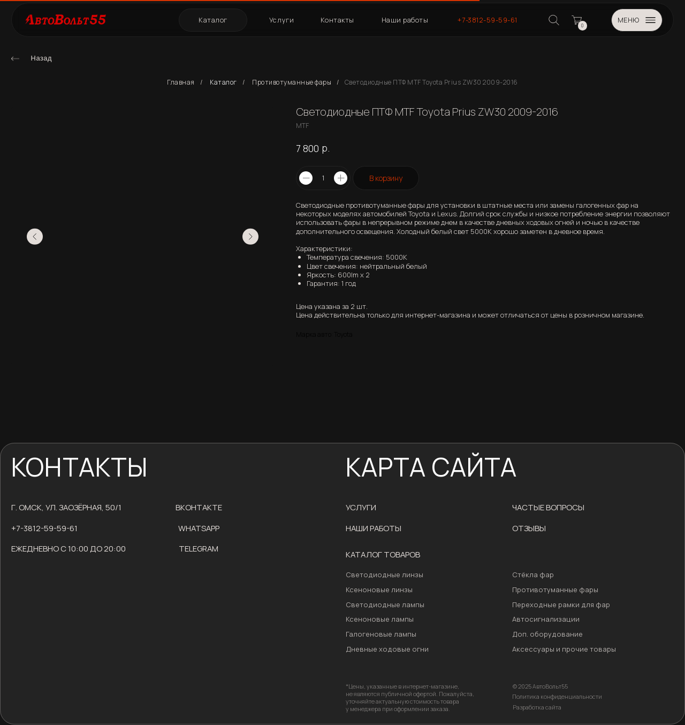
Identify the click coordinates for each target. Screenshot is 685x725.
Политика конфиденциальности (557, 696)
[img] (15, 59)
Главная (181, 82)
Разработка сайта (537, 707)
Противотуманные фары (291, 82)
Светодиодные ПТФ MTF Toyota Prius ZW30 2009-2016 (431, 82)
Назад (41, 58)
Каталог (223, 82)
